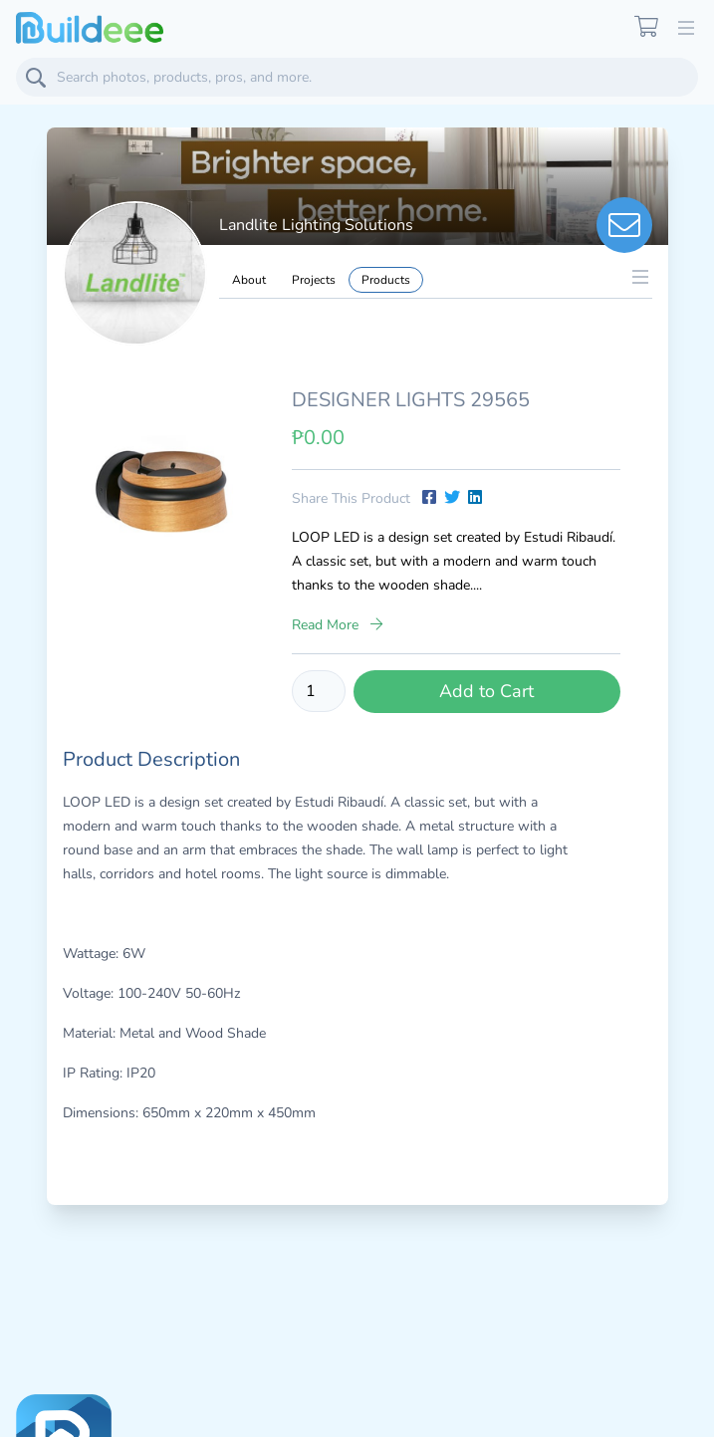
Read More (337, 624)
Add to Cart (486, 691)
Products (385, 280)
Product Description (151, 759)
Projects (314, 280)
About (249, 280)
